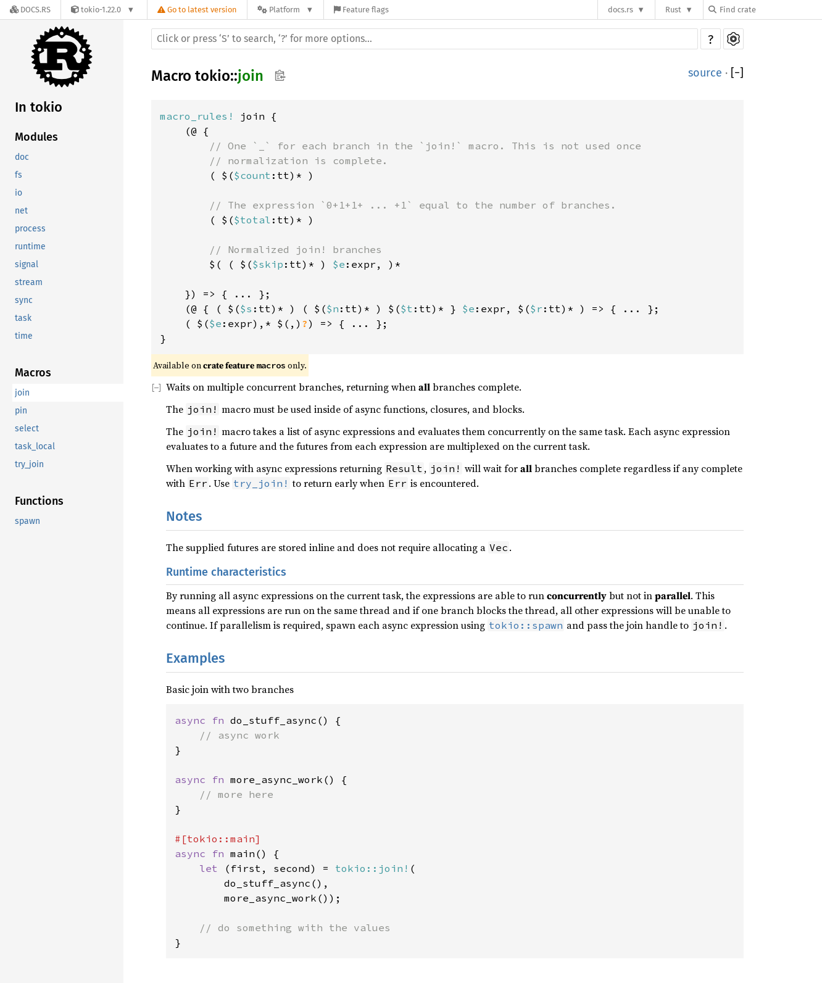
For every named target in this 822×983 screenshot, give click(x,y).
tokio (212, 76)
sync (24, 300)
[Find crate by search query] (770, 9)
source (705, 73)
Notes (184, 516)
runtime (30, 246)
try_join (29, 464)
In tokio (38, 107)
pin (21, 410)
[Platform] (285, 9)
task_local (35, 446)
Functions (39, 501)
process (30, 228)
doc (22, 157)
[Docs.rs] (30, 9)
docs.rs (620, 9)
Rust (673, 9)
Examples (195, 658)
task (23, 318)
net (21, 210)
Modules (36, 137)
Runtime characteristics (226, 572)
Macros (33, 373)
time (24, 336)
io (18, 193)
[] (737, 73)
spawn (27, 521)
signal (26, 264)
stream (29, 282)
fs (18, 175)
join (22, 393)
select (27, 428)
